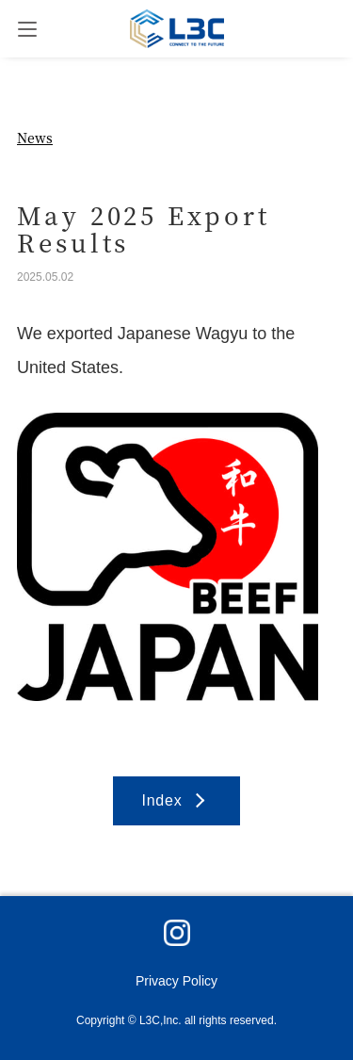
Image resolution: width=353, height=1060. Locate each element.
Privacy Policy (176, 980)
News (35, 137)
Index (161, 800)
